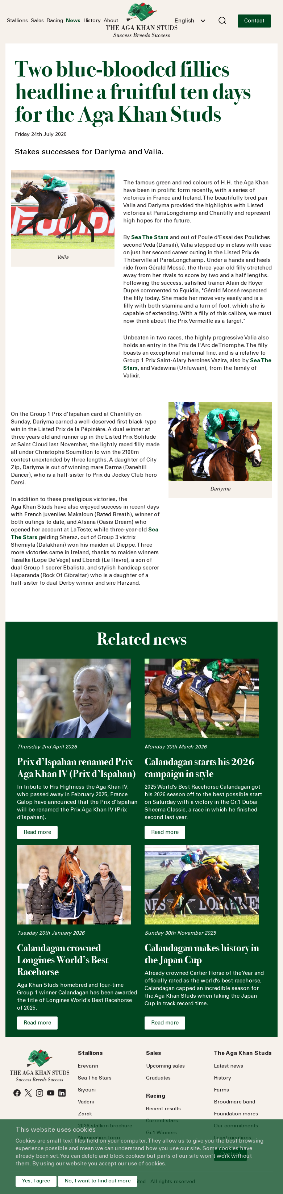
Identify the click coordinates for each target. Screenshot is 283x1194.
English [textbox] (184, 21)
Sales (37, 21)
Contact (254, 21)
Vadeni (86, 1102)
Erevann (88, 1066)
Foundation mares (236, 1114)
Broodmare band (234, 1102)
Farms (221, 1090)
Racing (55, 21)
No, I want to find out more (97, 1181)
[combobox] (190, 21)
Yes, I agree (36, 1181)
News (73, 21)
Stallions (17, 21)
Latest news (228, 1066)
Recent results (163, 1109)
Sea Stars (95, 1078)
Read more (37, 832)
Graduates (158, 1078)
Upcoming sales (165, 1066)
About (111, 21)
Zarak (85, 1114)
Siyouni (87, 1090)
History (92, 21)
